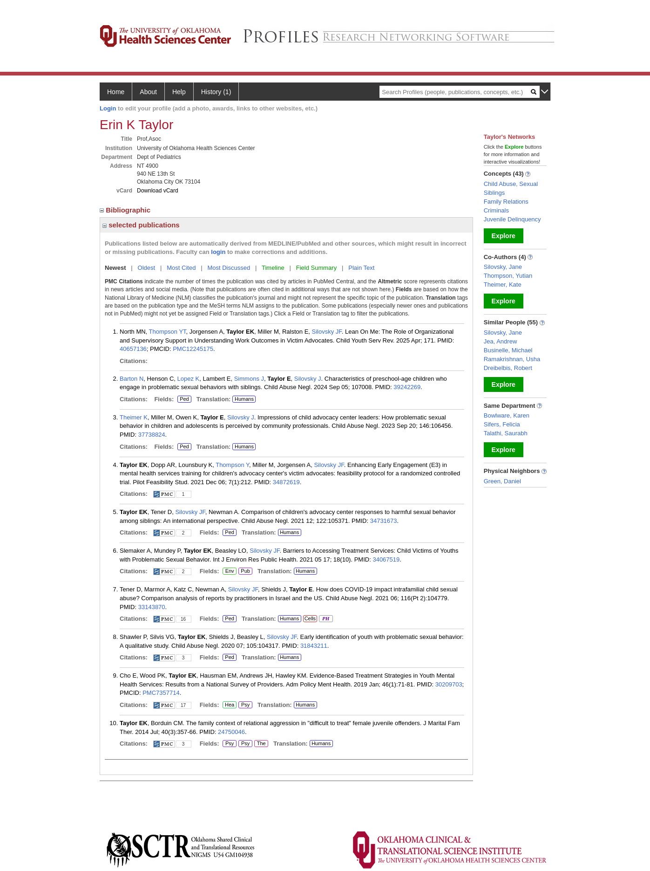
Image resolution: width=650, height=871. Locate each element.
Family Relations (506, 201)
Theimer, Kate (502, 284)
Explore (503, 236)
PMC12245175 (193, 348)
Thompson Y (232, 464)
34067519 (385, 559)
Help (179, 92)
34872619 (286, 482)
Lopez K (188, 378)
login (218, 251)
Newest (115, 267)
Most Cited (181, 267)
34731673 (383, 520)
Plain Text (361, 267)
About (148, 92)
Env (230, 571)
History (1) (216, 92)
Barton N (131, 378)
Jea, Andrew (500, 341)
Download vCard (157, 190)
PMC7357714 (161, 692)
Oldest (147, 267)
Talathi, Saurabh (506, 433)
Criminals (496, 210)
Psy (245, 705)
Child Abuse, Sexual (511, 183)
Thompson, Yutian (508, 275)
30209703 (448, 684)
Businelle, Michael (508, 350)
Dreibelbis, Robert (508, 367)
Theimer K (134, 417)
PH (325, 619)
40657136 (133, 348)
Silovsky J (307, 378)
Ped (183, 399)
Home (115, 92)
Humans (244, 399)
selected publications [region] (141, 225)
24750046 (231, 731)
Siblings (494, 192)
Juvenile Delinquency (512, 219)
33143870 (151, 607)
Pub (245, 571)
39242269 (406, 387)
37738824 (151, 434)
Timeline (273, 267)
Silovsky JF (327, 331)
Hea (229, 705)
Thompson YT (167, 331)
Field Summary (316, 267)
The (261, 744)
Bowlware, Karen (506, 415)
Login (108, 108)
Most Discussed (228, 267)
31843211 (313, 645)
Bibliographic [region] (126, 210)
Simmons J (249, 378)
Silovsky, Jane (503, 266)
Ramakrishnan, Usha (512, 359)
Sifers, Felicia (502, 424)
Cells (310, 618)
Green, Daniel (502, 481)
